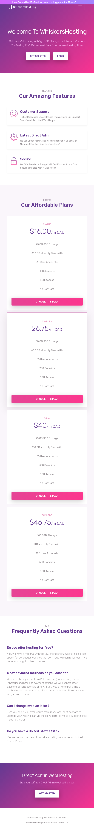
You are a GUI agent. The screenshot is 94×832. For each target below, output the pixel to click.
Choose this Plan (47, 301)
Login (60, 56)
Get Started (38, 56)
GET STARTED (47, 793)
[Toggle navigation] (80, 7)
